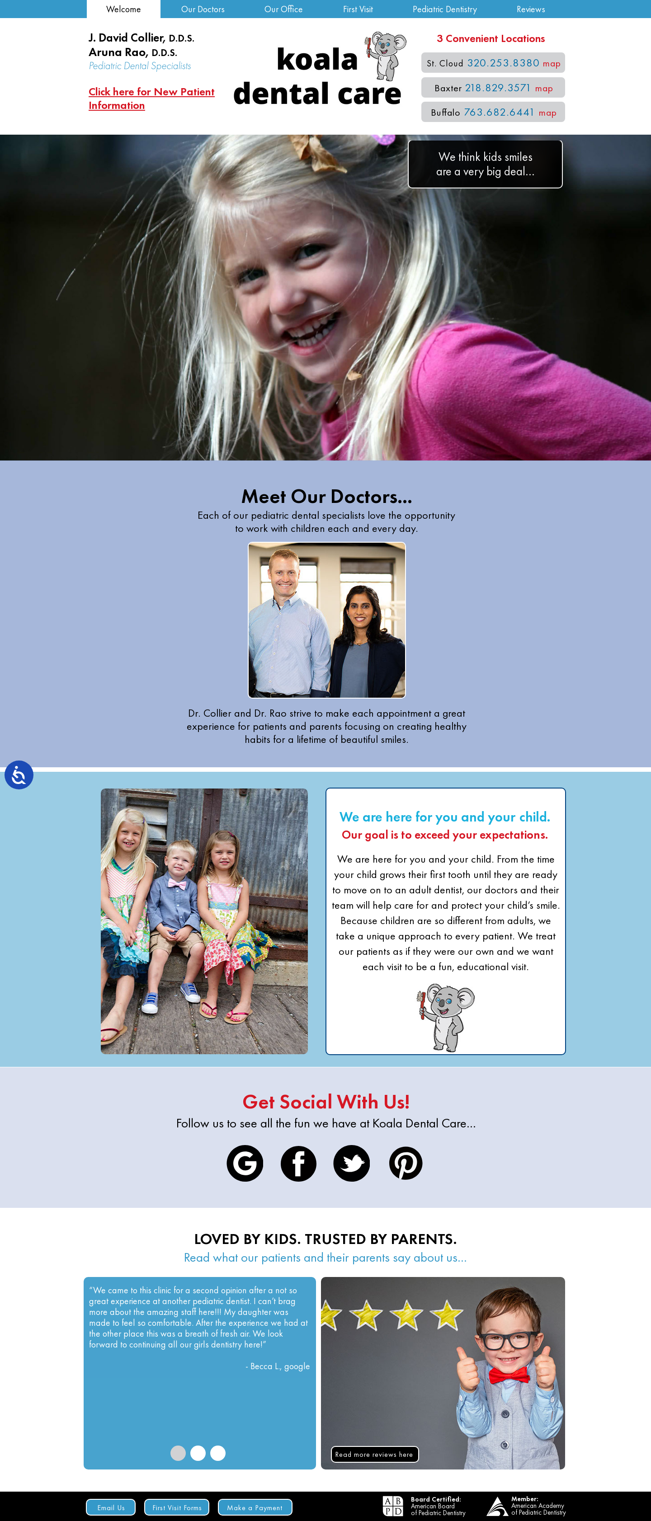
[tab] (178, 1453)
